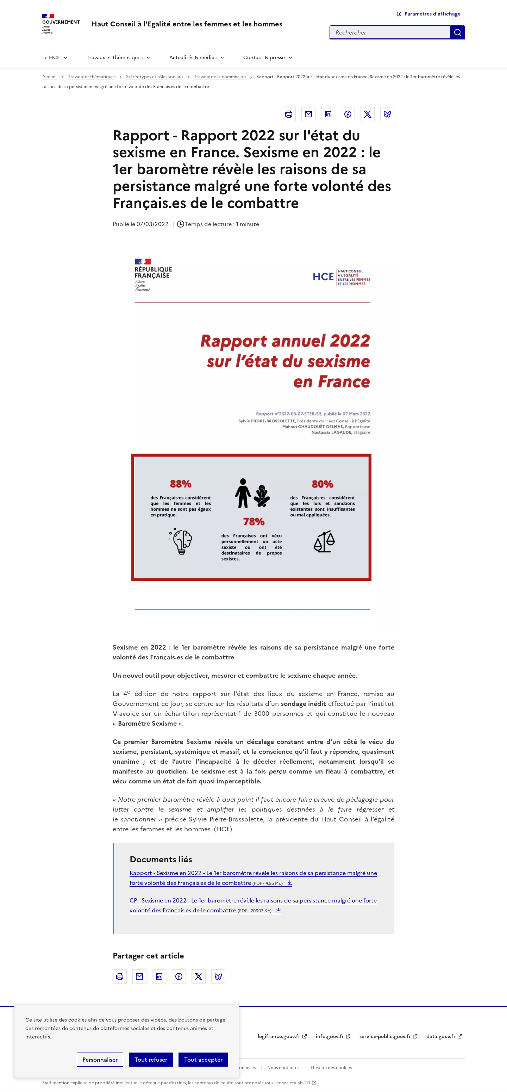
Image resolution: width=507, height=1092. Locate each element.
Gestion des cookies (331, 1068)
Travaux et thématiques (115, 57)
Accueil (49, 77)
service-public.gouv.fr (385, 1036)
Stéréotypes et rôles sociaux (154, 77)
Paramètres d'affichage (433, 14)
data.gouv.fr (441, 1036)
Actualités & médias (193, 57)
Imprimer (289, 114)
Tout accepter (203, 1059)
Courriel (308, 114)
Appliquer (458, 32)
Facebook (348, 114)
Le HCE (51, 57)
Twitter (368, 114)
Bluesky (387, 114)
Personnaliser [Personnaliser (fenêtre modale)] (100, 1059)
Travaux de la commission (220, 77)
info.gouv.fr (330, 1036)
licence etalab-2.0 (292, 1083)
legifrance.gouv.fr (279, 1036)
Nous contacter (283, 1068)
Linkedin (328, 114)
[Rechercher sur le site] (390, 32)
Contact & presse (264, 57)
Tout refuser (150, 1059)
